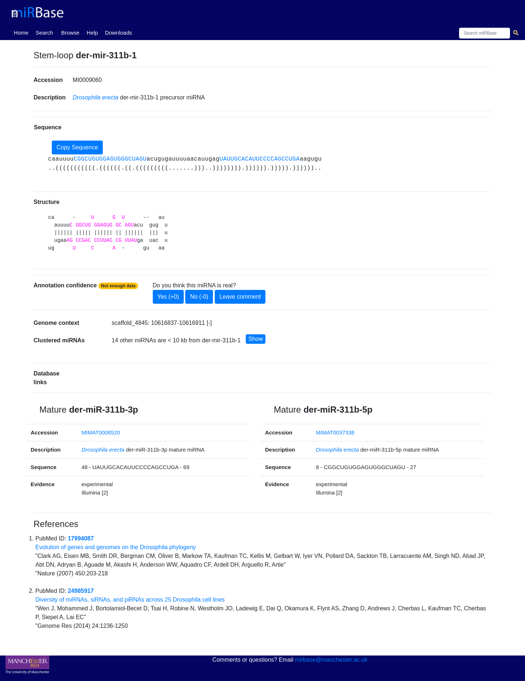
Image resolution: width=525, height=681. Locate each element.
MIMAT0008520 (100, 432)
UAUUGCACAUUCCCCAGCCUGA (259, 159)
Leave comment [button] (240, 297)
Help (92, 32)
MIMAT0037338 (335, 432)
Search (44, 32)
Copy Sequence (77, 147)
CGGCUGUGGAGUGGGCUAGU (110, 159)
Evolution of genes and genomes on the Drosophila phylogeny (115, 547)
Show (255, 339)
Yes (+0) (168, 297)
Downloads (118, 32)
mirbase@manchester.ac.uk (331, 660)
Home (22, 32)
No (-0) (199, 297)
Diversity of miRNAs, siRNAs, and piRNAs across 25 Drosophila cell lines (130, 600)
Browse (70, 32)
